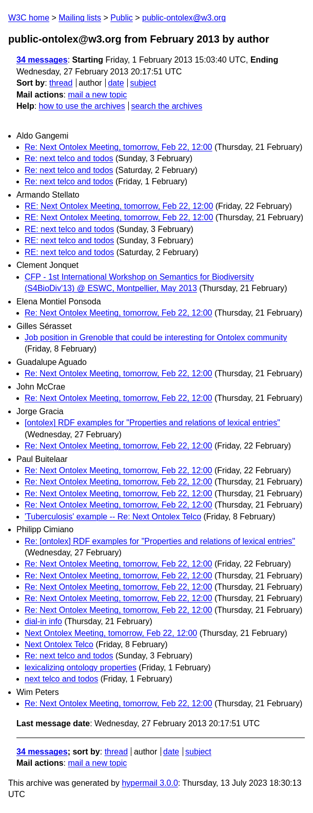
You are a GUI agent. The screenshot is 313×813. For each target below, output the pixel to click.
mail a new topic (97, 94)
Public (121, 17)
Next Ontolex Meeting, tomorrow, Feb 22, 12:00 (111, 633)
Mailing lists (79, 17)
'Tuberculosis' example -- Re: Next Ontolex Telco (113, 516)
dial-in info (43, 621)
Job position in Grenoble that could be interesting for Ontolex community (156, 337)
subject (143, 83)
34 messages (42, 59)
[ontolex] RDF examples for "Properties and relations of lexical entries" (152, 422)
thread (60, 83)
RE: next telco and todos (69, 229)
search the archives (167, 106)
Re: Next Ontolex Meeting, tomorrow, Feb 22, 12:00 (118, 147)
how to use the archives (82, 106)
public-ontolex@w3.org (184, 17)
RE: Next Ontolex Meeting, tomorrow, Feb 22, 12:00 (119, 206)
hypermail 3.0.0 (150, 783)
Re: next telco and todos (69, 158)
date (116, 83)
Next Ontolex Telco (59, 644)
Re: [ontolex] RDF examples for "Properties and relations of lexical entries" (160, 541)
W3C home (28, 17)
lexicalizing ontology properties (80, 667)
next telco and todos (61, 678)
